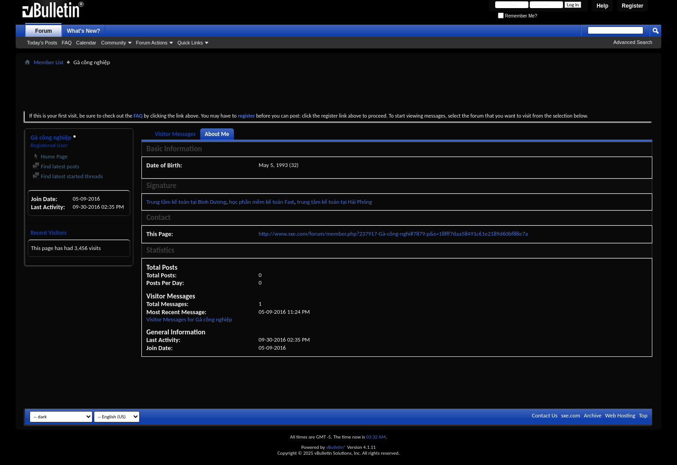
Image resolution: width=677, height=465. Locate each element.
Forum (43, 31)
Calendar (86, 42)
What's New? (83, 31)
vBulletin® (336, 447)
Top (643, 415)
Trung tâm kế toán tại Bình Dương (186, 201)
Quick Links (190, 42)
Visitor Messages (175, 134)
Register (632, 6)
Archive (592, 415)
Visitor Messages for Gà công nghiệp (189, 319)
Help (602, 6)
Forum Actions (151, 42)
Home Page (50, 156)
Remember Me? (517, 15)
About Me (217, 134)
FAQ (67, 42)
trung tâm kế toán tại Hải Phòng (334, 201)
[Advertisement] (338, 88)
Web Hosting (620, 415)
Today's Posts (42, 42)
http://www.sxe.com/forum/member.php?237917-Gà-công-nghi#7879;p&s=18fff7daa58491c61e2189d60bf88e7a (393, 233)
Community (113, 42)
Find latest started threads (67, 176)
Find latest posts (55, 166)
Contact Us (545, 415)
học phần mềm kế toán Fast (261, 201)
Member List (48, 62)
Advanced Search (632, 42)
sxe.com (570, 415)
